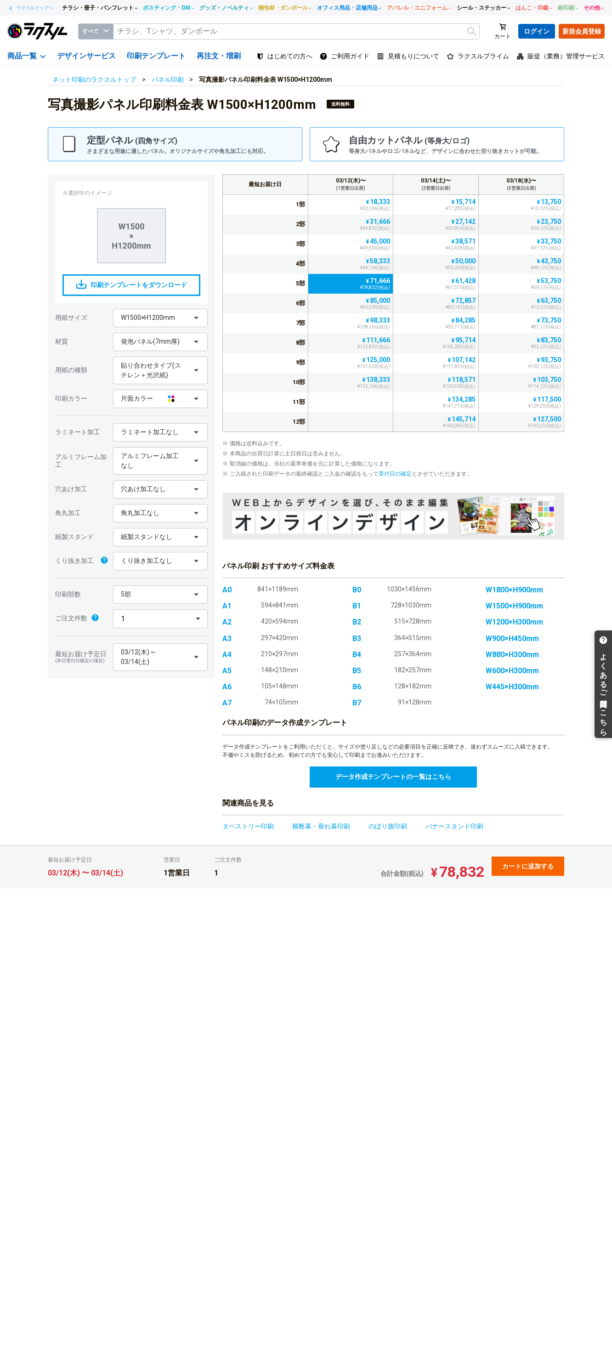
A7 (227, 702)
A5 (227, 670)
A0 (227, 589)
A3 (227, 638)
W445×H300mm (512, 686)
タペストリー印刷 (248, 826)
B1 (356, 606)
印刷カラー (71, 398)
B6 (356, 686)
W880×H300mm (512, 654)
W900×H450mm (512, 638)
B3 (356, 638)
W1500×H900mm (514, 606)
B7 (356, 702)
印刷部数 (68, 594)
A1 (227, 606)
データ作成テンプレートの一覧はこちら (393, 776)
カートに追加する (528, 866)
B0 (356, 589)
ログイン (537, 31)
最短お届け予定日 (81, 657)
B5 (356, 670)
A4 (227, 654)
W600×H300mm (512, 670)
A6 (227, 686)
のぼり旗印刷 (387, 826)
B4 (356, 654)
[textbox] (296, 31)
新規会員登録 (581, 31)
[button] (160, 318)
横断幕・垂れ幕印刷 (321, 826)
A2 (227, 622)
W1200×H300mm (514, 622)
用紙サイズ (71, 317)
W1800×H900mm (514, 589)
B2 (356, 622)
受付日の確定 (395, 474)
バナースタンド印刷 (454, 826)
